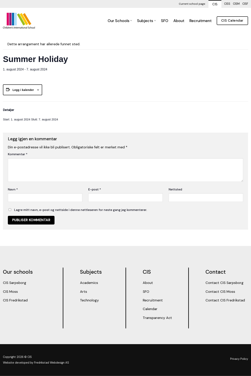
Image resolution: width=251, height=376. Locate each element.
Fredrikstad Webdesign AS (51, 363)
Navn (13, 189)
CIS (214, 4)
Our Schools (120, 20)
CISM (236, 4)
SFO (164, 20)
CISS (227, 4)
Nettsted (175, 189)
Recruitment (200, 20)
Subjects (146, 20)
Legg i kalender (23, 89)
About (178, 20)
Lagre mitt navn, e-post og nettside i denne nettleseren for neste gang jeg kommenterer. (80, 210)
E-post (94, 189)
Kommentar (17, 154)
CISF (245, 4)
